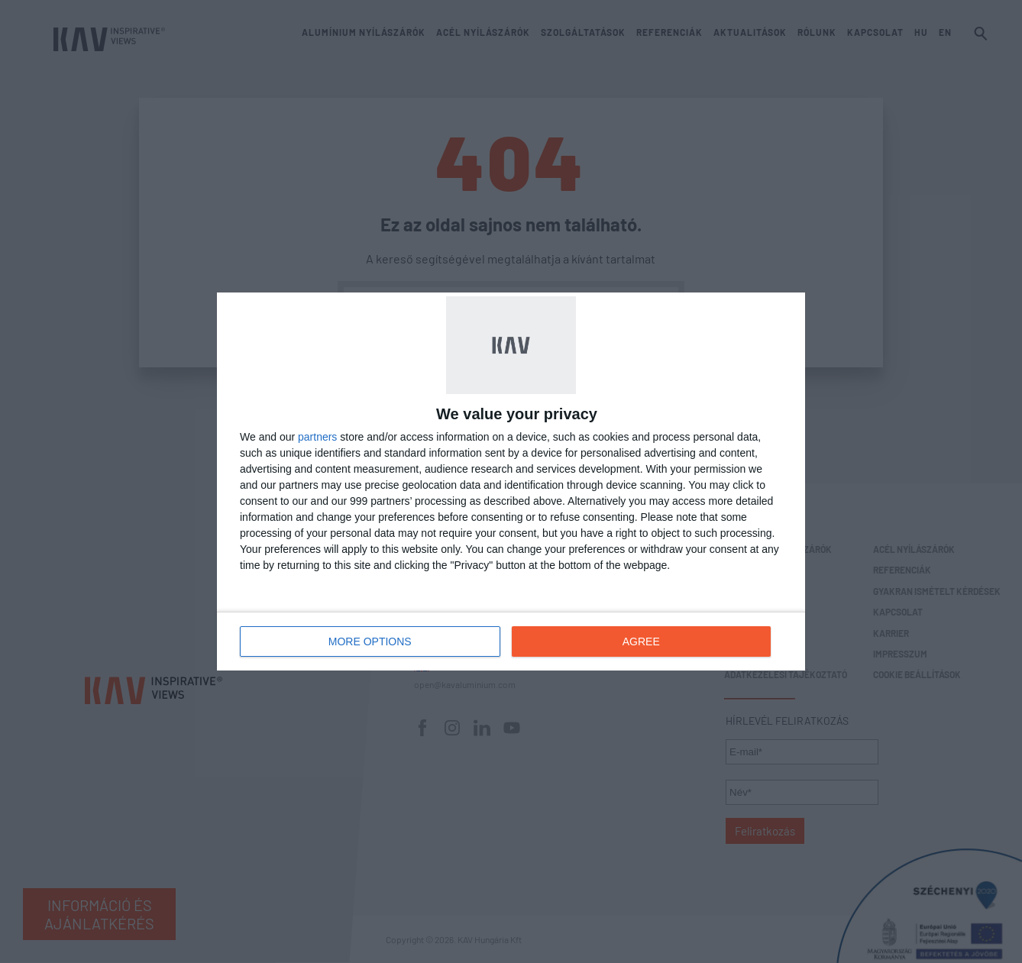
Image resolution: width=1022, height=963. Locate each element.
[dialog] (511, 481)
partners (317, 436)
